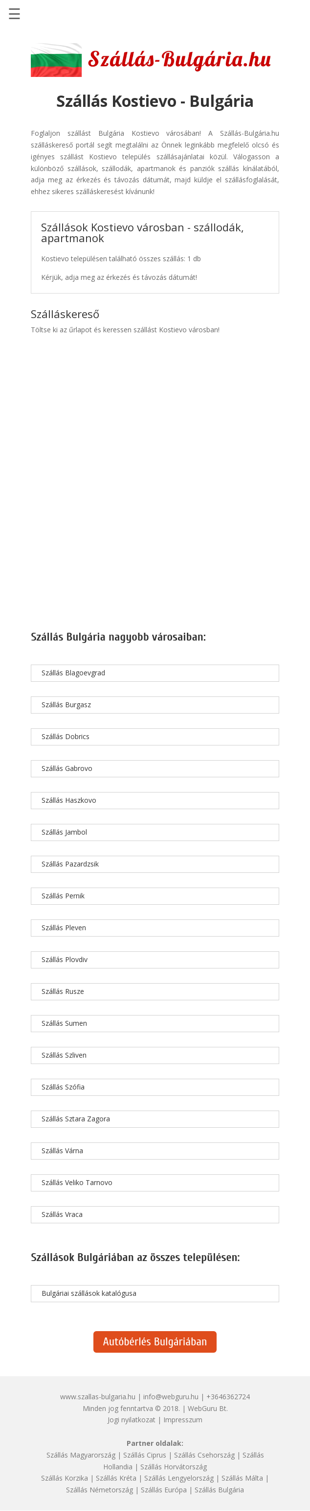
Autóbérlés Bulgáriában (155, 1341)
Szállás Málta (242, 1478)
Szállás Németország (99, 1489)
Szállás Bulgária (219, 1489)
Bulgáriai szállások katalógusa (89, 1293)
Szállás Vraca (62, 1214)
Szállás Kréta (116, 1478)
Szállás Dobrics (65, 736)
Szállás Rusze (63, 991)
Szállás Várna (62, 1150)
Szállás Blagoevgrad (73, 672)
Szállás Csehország (204, 1455)
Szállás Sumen (64, 1023)
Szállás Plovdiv (65, 959)
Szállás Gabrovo (67, 768)
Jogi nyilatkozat (131, 1419)
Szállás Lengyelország (179, 1478)
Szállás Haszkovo (69, 800)
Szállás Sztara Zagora (76, 1118)
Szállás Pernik (63, 895)
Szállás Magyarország (80, 1455)
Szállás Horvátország (173, 1466)
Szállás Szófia (63, 1086)
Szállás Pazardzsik (70, 863)
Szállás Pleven (64, 927)
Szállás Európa (164, 1489)
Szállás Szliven (64, 1055)
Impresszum (182, 1419)
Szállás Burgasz (66, 704)
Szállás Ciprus (144, 1455)
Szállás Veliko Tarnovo (77, 1182)
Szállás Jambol (64, 832)
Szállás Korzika (64, 1478)
